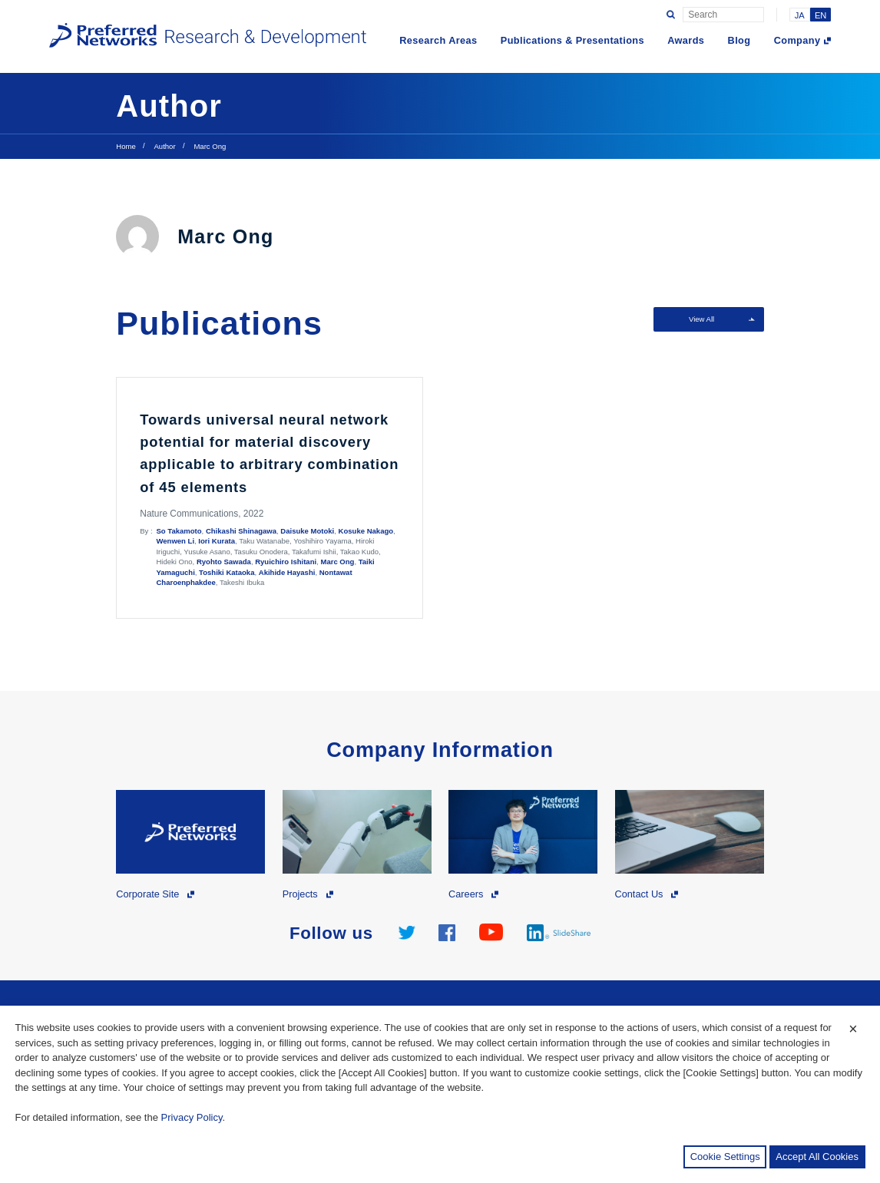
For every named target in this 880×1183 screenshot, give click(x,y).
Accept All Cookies (817, 1156)
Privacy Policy (192, 1117)
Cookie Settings (725, 1156)
